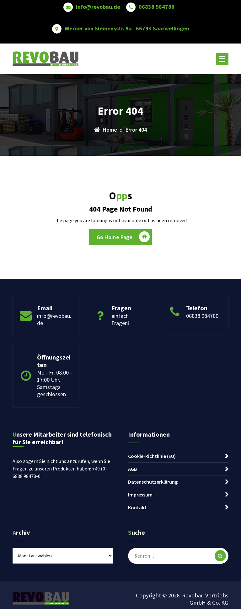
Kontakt (137, 507)
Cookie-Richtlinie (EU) (152, 456)
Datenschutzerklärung (153, 482)
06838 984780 (156, 6)
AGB (132, 469)
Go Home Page (123, 236)
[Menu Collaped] (222, 59)
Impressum (140, 494)
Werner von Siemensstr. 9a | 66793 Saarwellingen (127, 28)
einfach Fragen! (120, 319)
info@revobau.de (98, 6)
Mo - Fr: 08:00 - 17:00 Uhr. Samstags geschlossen (54, 383)
